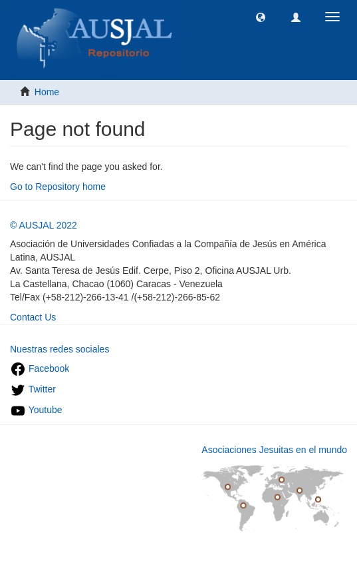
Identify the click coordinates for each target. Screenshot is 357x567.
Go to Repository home (58, 186)
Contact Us (33, 317)
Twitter (33, 389)
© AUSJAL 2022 (43, 225)
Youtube (36, 409)
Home (47, 92)
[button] (261, 16)
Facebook (39, 368)
